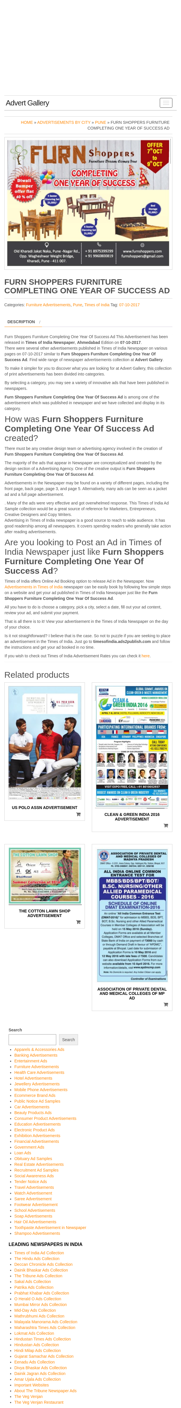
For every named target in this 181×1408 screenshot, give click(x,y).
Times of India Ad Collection (39, 1253)
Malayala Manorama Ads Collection (45, 1322)
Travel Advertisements (34, 1187)
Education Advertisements (37, 1124)
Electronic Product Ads (34, 1130)
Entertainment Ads (30, 1061)
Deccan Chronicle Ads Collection (43, 1264)
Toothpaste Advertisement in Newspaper (50, 1227)
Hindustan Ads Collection (36, 1344)
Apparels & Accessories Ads (39, 1049)
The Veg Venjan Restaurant (38, 1402)
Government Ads (29, 1147)
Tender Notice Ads (30, 1181)
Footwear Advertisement (36, 1204)
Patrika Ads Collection (33, 1287)
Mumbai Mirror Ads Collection (40, 1304)
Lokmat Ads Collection (34, 1333)
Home (27, 122)
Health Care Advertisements (39, 1072)
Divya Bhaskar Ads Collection (40, 1367)
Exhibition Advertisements (37, 1135)
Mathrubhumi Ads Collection (39, 1316)
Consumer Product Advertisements (45, 1118)
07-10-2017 (129, 305)
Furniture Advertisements (48, 305)
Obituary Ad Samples (33, 1158)
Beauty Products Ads (33, 1112)
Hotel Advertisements (33, 1078)
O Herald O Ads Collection (37, 1299)
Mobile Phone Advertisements (40, 1089)
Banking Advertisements (35, 1055)
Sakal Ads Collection (32, 1281)
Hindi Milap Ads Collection (37, 1350)
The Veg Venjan (28, 1396)
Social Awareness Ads (34, 1176)
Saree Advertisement (33, 1199)
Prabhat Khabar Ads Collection (41, 1293)
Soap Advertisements (33, 1216)
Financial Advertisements (36, 1141)
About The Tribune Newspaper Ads (45, 1390)
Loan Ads (22, 1153)
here (146, 656)
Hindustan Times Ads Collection (42, 1339)
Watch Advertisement (33, 1193)
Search (15, 1030)
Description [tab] (21, 321)
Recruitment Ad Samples (36, 1170)
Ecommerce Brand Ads (34, 1095)
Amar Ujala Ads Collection (37, 1379)
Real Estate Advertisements (39, 1164)
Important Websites (31, 1385)
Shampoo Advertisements (37, 1233)
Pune (100, 122)
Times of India (96, 305)
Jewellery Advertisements (37, 1084)
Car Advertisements (31, 1107)
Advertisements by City (64, 122)
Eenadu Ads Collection (34, 1362)
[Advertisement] (90, 52)
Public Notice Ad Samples (37, 1101)
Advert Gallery (27, 103)
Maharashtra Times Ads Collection (44, 1327)
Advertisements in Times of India (34, 587)
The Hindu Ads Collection (36, 1258)
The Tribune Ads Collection (38, 1276)
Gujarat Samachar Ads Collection (43, 1356)
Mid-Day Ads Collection (35, 1310)
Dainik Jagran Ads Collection (39, 1373)
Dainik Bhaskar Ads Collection (41, 1270)
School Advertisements (34, 1210)
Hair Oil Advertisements (35, 1222)
